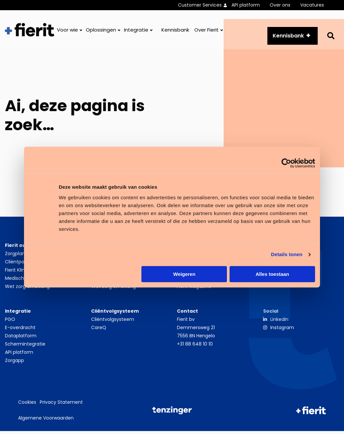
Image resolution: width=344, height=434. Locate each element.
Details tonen (286, 254)
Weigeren (184, 274)
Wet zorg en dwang (27, 289)
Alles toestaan (272, 274)
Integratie (136, 31)
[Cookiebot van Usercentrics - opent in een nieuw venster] (286, 163)
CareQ (98, 330)
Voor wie (67, 31)
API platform (246, 5)
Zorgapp (14, 363)
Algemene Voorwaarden (46, 421)
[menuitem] (205, 5)
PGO (10, 322)
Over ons (280, 5)
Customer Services (200, 5)
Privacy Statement (61, 405)
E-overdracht (20, 330)
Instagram (282, 330)
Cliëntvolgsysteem (112, 322)
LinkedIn (279, 322)
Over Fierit (206, 31)
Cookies (27, 405)
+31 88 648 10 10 (195, 347)
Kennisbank (175, 31)
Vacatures (312, 5)
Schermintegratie (25, 347)
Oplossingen (101, 31)
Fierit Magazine (194, 289)
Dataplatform (21, 338)
